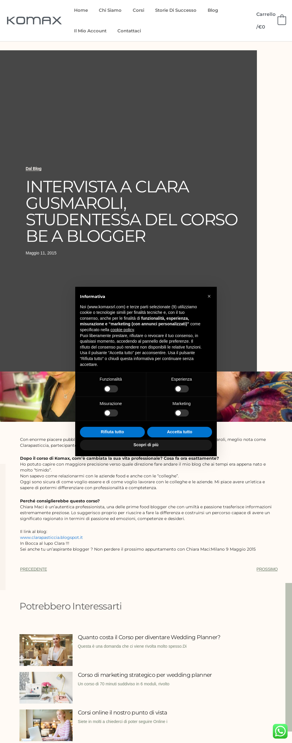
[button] (209, 296)
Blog (203, 10)
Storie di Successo (168, 10)
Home (80, 10)
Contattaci (126, 31)
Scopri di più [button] (146, 444)
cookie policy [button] (122, 329)
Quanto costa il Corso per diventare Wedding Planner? (140, 640)
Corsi (133, 10)
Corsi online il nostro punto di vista (125, 712)
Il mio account (89, 31)
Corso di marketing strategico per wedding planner (149, 674)
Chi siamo (107, 10)
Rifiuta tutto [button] (112, 431)
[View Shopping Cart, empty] (270, 20)
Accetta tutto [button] (179, 431)
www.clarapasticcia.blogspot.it (51, 537)
